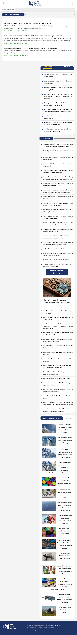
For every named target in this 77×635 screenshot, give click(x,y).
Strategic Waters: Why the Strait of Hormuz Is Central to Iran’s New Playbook (58, 104)
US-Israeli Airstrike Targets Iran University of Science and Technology (58, 265)
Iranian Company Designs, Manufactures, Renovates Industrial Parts (64, 494)
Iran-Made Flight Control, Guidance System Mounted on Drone (65, 557)
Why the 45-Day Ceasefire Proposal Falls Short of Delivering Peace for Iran (58, 130)
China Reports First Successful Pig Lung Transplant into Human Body (27, 24)
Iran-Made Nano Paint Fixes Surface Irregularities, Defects (64, 480)
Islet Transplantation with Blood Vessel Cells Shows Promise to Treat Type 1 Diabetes (33, 36)
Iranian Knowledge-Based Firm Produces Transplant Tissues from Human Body (30, 48)
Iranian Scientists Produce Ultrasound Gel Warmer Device (58, 397)
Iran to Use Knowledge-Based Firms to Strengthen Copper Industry (58, 390)
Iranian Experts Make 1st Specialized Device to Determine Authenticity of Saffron (58, 410)
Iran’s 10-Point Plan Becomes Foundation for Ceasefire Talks (58, 82)
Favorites (67, 67)
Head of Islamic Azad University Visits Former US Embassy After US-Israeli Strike (58, 254)
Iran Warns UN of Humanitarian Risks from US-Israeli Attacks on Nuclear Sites (58, 230)
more (69, 418)
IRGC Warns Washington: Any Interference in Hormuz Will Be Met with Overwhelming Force (58, 111)
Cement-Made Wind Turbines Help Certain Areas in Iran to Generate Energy (58, 373)
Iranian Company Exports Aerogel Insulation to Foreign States (58, 319)
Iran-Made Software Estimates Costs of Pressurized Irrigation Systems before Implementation (58, 326)
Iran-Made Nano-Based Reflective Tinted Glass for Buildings (65, 440)
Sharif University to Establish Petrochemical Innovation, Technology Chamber (64, 544)
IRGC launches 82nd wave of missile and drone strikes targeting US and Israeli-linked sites (58, 145)
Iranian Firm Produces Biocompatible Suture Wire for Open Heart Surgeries (58, 347)
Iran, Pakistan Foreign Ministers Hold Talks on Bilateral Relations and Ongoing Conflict (58, 243)
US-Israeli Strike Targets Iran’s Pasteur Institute (57, 260)
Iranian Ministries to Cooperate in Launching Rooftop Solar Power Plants (65, 429)
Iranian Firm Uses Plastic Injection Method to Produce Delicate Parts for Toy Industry (64, 570)
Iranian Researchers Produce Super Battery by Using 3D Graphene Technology (58, 367)
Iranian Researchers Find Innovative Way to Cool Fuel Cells (58, 353)
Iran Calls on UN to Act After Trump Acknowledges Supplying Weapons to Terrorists (58, 96)
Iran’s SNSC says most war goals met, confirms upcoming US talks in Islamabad (58, 89)
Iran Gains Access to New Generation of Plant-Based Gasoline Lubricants (58, 340)
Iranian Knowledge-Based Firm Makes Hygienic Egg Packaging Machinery (64, 598)
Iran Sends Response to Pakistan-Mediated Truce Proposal (58, 117)
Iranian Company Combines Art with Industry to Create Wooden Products (57, 301)
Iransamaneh (49, 630)
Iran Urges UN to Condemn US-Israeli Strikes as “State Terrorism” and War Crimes (58, 237)
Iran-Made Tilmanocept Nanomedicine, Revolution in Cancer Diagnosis (65, 520)
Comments (47, 70)
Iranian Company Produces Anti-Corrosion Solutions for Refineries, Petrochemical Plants (61, 584)
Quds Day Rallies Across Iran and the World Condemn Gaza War (58, 152)
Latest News (47, 67)
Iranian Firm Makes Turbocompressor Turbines (57, 379)
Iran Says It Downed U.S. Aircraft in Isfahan (55, 249)
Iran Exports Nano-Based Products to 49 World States (64, 531)
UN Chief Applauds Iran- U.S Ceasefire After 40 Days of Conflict (58, 76)
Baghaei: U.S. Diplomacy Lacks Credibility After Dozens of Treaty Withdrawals (58, 124)
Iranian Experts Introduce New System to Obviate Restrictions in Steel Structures (65, 454)
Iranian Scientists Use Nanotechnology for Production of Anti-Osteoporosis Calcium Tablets (58, 404)
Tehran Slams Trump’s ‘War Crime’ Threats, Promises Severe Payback (58, 217)
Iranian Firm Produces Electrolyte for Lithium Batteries (58, 360)
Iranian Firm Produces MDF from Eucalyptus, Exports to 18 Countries (58, 384)
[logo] (37, 3)
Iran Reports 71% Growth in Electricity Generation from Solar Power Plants (58, 334)
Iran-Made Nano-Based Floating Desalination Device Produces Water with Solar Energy (65, 507)
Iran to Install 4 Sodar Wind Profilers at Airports (64, 610)
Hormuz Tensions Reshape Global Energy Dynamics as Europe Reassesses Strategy (58, 224)
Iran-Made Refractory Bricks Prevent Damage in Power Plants (58, 312)
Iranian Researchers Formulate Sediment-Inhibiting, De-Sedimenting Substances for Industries (60, 468)
